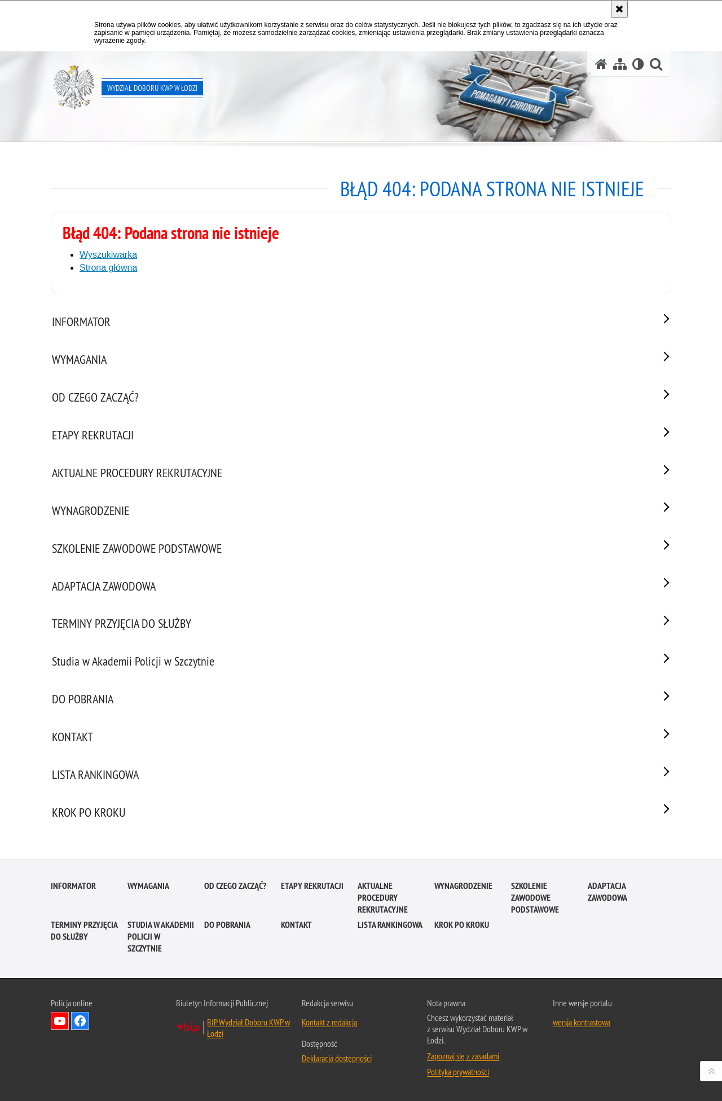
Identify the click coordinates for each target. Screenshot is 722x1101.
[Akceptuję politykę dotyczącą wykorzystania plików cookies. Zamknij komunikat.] (619, 9)
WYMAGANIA (148, 886)
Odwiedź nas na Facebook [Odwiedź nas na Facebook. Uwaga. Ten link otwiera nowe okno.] (80, 1021)
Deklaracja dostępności (337, 1058)
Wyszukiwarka (108, 254)
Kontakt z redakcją (329, 1022)
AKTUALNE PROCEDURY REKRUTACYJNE (383, 897)
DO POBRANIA (227, 925)
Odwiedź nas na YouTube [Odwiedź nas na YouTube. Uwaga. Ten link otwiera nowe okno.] (60, 1021)
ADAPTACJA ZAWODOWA (607, 892)
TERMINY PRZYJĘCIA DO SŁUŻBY (84, 931)
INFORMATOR (73, 886)
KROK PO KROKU (461, 925)
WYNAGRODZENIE (463, 886)
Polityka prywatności (458, 1071)
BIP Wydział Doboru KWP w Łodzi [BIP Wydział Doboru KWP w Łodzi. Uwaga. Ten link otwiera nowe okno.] (248, 1027)
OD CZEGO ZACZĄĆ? (235, 886)
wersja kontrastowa (581, 1022)
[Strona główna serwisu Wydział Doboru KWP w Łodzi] (601, 64)
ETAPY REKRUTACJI (312, 886)
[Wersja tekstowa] (638, 64)
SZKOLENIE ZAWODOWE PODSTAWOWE (535, 897)
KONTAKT (296, 925)
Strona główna (108, 267)
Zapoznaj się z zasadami (463, 1056)
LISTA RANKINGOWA (390, 925)
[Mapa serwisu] (620, 64)
